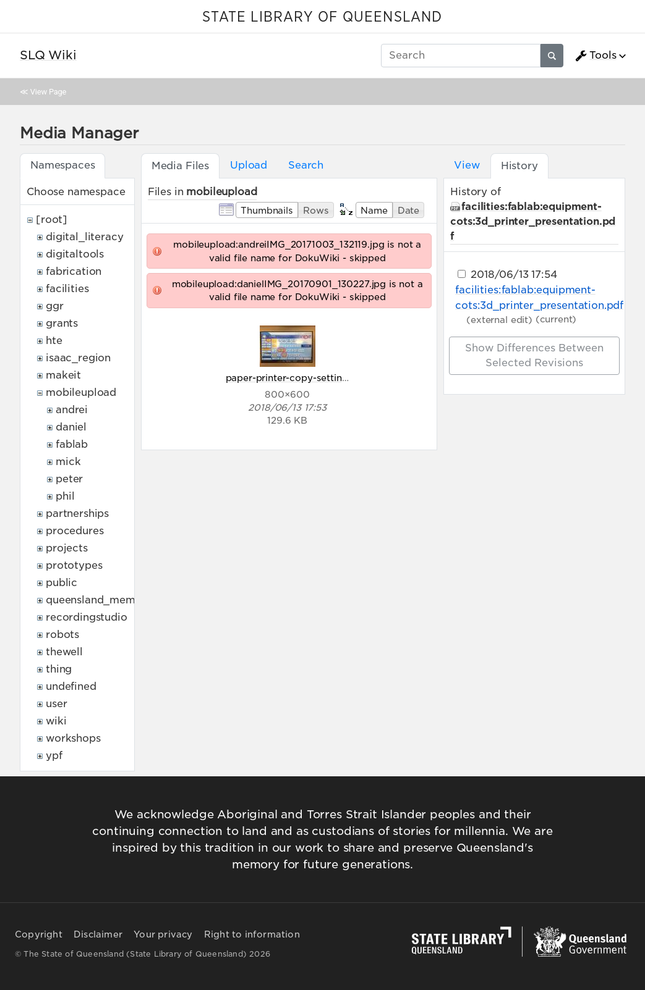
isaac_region (78, 358)
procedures (74, 531)
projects (67, 548)
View (466, 165)
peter (69, 479)
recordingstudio (86, 617)
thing (59, 669)
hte (54, 340)
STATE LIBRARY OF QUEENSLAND (322, 17)
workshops (73, 738)
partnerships (77, 513)
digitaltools (75, 254)
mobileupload (81, 392)
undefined (71, 686)
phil (65, 496)
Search (305, 165)
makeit (63, 375)
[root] (51, 219)
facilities (67, 289)
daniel (71, 427)
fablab (72, 444)
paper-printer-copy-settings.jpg (298, 377)
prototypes (74, 565)
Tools (595, 55)
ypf (54, 755)
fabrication (73, 271)
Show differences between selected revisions (534, 355)
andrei (72, 410)
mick (68, 462)
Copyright (38, 934)
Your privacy (163, 934)
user (56, 704)
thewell (64, 652)
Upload (248, 165)
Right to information (252, 934)
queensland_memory (99, 600)
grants (62, 323)
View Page (48, 91)
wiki (56, 721)
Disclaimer (98, 934)
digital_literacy (84, 237)
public (61, 583)
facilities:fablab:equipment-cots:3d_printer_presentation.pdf (532, 221)
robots (62, 634)
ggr (55, 306)
